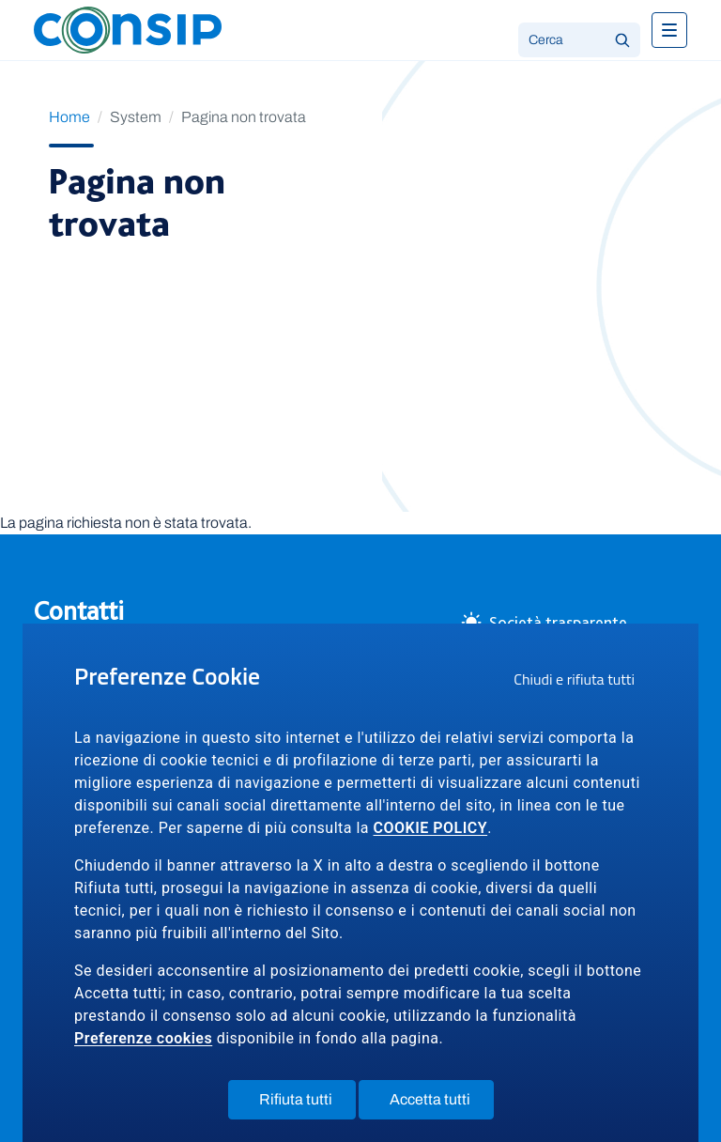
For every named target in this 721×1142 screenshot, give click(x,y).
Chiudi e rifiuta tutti (580, 682)
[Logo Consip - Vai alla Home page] (128, 29)
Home (69, 117)
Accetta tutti (442, 1103)
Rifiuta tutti (307, 1103)
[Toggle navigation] (669, 30)
